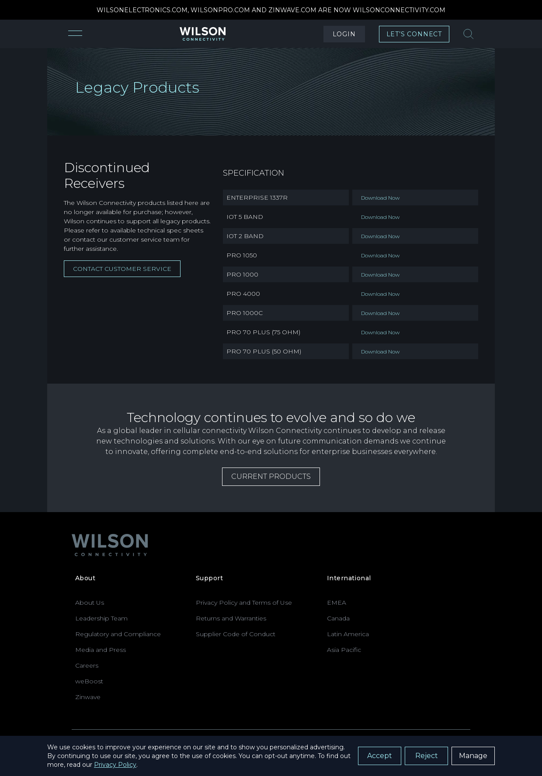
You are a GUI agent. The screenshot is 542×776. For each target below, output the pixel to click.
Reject (426, 756)
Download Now (380, 197)
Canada (338, 618)
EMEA (336, 602)
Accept (379, 756)
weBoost (89, 681)
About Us (89, 602)
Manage (473, 756)
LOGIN (344, 34)
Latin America (348, 634)
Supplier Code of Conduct (235, 634)
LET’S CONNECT (414, 34)
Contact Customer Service (122, 269)
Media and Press (100, 650)
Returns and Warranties (231, 618)
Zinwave (88, 697)
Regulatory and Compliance (118, 634)
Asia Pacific (344, 650)
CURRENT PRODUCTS (271, 476)
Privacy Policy (115, 765)
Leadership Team (101, 618)
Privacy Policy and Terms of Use (244, 602)
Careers (86, 665)
